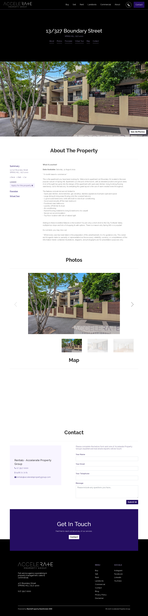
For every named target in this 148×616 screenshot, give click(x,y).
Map (88, 41)
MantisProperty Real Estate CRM (39, 609)
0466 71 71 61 (21, 473)
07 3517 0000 (21, 468)
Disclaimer (99, 598)
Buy (67, 4)
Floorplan (68, 41)
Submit (132, 502)
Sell (74, 4)
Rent (82, 4)
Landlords (92, 4)
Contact (139, 5)
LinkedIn (117, 577)
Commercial (105, 4)
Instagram (118, 570)
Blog (97, 591)
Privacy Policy (101, 595)
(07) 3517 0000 (24, 591)
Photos (59, 41)
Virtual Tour (79, 41)
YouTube (118, 581)
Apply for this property (22, 185)
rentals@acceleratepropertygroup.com (32, 477)
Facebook (118, 574)
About (117, 4)
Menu (97, 565)
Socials (118, 565)
